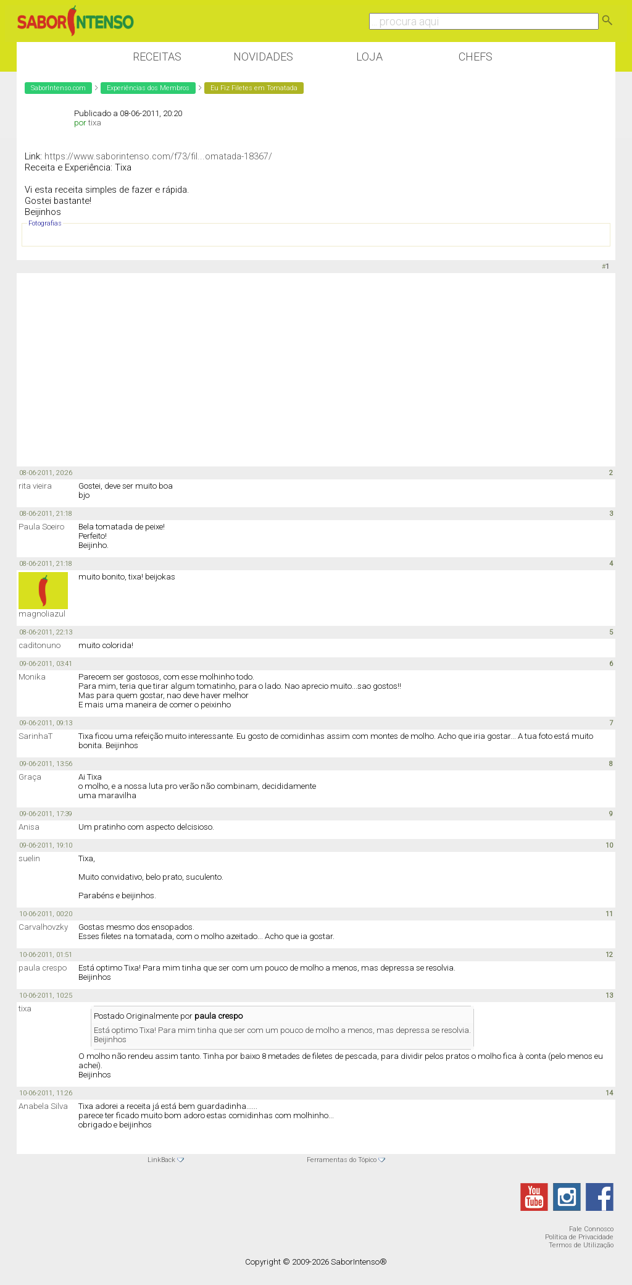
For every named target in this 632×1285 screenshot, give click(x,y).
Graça (30, 777)
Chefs (476, 56)
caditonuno (39, 645)
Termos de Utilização (581, 1245)
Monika (32, 676)
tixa (94, 122)
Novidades (263, 56)
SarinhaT (35, 736)
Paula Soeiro (41, 526)
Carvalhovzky (43, 927)
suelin (29, 858)
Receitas (157, 56)
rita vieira (35, 486)
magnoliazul (42, 613)
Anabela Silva (43, 1106)
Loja (369, 56)
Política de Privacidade (579, 1237)
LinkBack (161, 1160)
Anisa (29, 827)
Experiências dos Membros (148, 88)
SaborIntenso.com (58, 88)
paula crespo (43, 967)
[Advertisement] (316, 368)
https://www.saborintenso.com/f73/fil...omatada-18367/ (158, 156)
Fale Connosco (591, 1229)
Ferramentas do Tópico (341, 1160)
